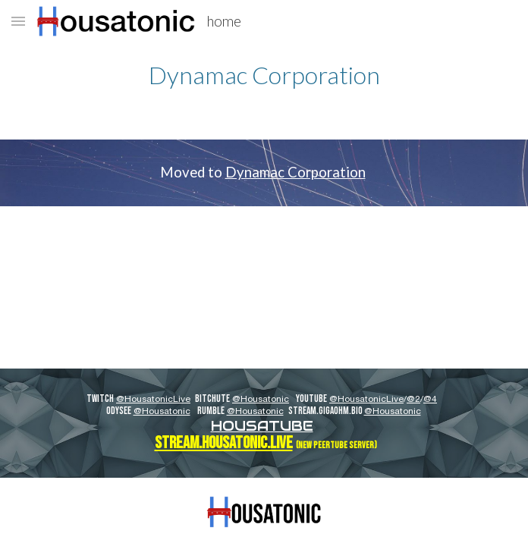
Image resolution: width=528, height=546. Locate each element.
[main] (263, 74)
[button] (18, 21)
